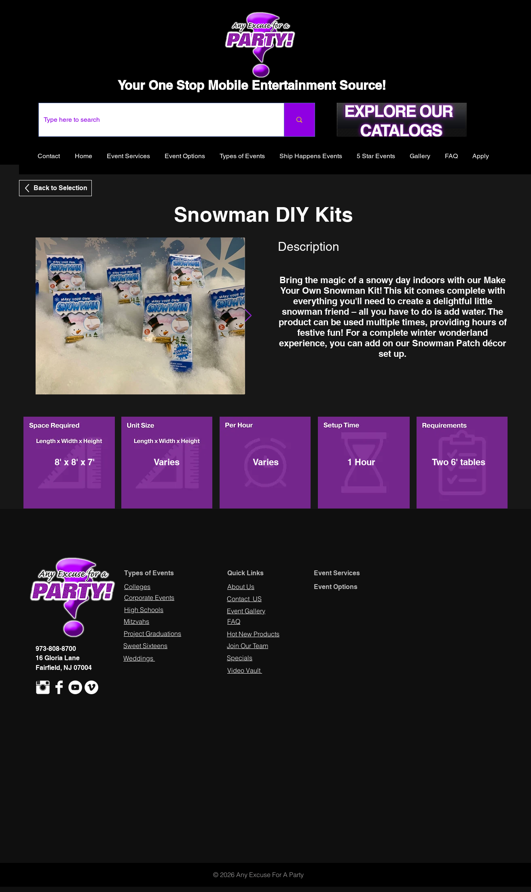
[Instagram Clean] (43, 687)
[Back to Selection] (55, 188)
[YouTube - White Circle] (75, 687)
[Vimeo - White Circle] (91, 687)
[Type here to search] (155, 119)
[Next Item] (248, 316)
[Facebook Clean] (59, 687)
